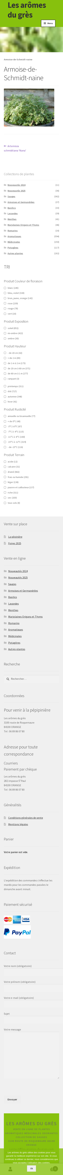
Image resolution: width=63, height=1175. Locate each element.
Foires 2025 (14, 543)
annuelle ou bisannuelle (21, 416)
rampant (13, 378)
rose (13, 303)
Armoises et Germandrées (21, 202)
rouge (13, 308)
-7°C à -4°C (16, 431)
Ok (31, 1168)
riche (13, 492)
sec (12, 497)
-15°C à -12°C (17, 441)
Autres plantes (15, 253)
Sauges (11, 196)
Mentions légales (18, 824)
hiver (12, 401)
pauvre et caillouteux (21, 487)
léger (13, 482)
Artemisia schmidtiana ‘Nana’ (15, 148)
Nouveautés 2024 (16, 184)
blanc (13, 287)
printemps (16, 386)
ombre (13, 338)
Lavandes (13, 213)
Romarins (13, 230)
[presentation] (29, 1089)
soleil (13, 328)
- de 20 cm (15, 352)
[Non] (58, 1161)
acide (12, 461)
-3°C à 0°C (15, 426)
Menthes (12, 219)
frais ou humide (18, 477)
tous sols (14, 502)
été (12, 391)
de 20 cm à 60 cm (19, 368)
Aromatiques (14, 236)
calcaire (14, 466)
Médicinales (14, 241)
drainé (13, 471)
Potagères (13, 247)
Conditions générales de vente (25, 817)
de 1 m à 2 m (17, 363)
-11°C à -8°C (16, 436)
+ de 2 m (14, 357)
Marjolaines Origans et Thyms (23, 224)
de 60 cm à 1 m (18, 373)
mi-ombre (15, 333)
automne (15, 396)
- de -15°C (15, 447)
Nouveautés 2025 (16, 190)
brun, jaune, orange (20, 298)
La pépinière (15, 536)
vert (12, 313)
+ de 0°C (14, 421)
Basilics (12, 207)
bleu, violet (16, 292)
